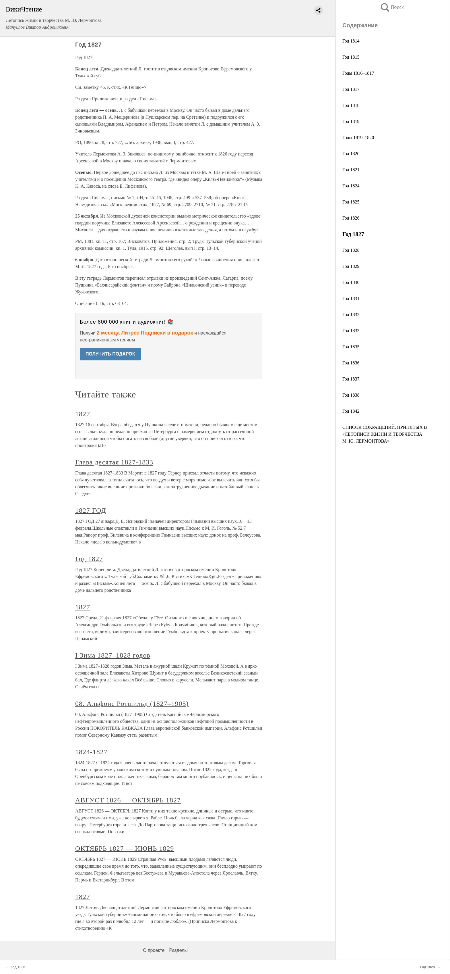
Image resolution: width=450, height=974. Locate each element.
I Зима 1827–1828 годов (112, 655)
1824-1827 (91, 752)
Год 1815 (351, 57)
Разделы (178, 950)
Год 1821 (351, 169)
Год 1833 (351, 330)
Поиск (392, 7)
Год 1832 (351, 314)
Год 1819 (351, 121)
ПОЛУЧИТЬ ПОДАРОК (110, 353)
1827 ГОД (90, 510)
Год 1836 (351, 362)
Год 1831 (351, 298)
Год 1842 (351, 411)
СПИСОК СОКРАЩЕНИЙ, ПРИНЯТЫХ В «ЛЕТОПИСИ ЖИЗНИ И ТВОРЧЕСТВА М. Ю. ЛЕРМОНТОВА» (384, 434)
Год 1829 (351, 266)
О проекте (153, 950)
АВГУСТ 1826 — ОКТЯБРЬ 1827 (128, 800)
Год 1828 (351, 250)
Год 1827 (89, 558)
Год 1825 (351, 201)
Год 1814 (351, 41)
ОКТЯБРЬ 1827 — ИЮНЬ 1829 (124, 848)
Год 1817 (351, 89)
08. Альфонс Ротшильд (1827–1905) (132, 703)
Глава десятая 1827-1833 (114, 462)
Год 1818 (351, 105)
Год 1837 (351, 378)
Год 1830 (351, 282)
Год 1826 (351, 218)
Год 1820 (351, 153)
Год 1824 (351, 185)
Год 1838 (351, 395)
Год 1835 (351, 346)
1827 (82, 414)
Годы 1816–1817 (358, 73)
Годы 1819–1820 (358, 137)
